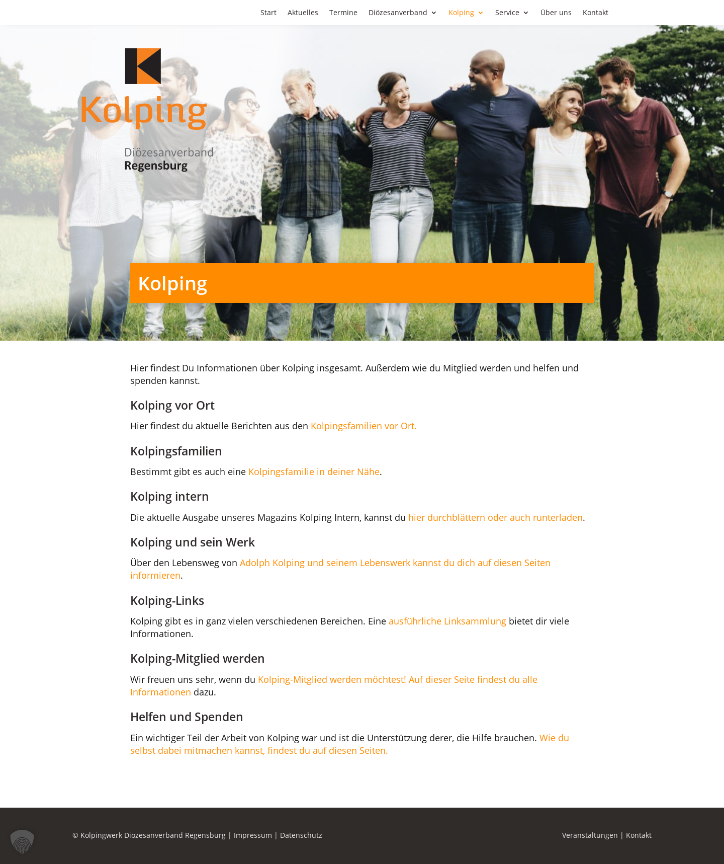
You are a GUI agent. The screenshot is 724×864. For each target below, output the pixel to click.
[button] (22, 842)
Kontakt (595, 13)
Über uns (556, 13)
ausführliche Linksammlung (446, 621)
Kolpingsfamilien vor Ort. (364, 426)
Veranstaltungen (590, 835)
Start (268, 13)
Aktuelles (303, 13)
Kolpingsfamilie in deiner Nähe (314, 471)
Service (507, 13)
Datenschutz (301, 835)
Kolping (461, 13)
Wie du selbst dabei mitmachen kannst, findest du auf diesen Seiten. (349, 744)
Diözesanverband (398, 13)
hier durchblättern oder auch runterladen (495, 517)
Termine (343, 13)
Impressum (253, 835)
